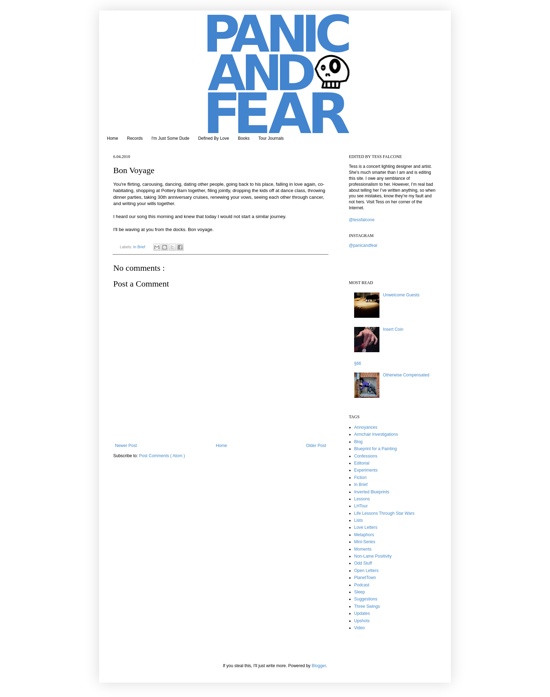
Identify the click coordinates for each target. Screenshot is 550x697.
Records (135, 138)
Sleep (359, 592)
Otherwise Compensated (406, 375)
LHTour (361, 506)
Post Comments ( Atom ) (162, 455)
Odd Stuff (363, 563)
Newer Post (126, 445)
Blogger (319, 665)
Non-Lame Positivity (373, 556)
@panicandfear (363, 245)
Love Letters (365, 527)
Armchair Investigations (376, 434)
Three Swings (367, 606)
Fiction (360, 477)
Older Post (316, 445)
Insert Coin (393, 329)
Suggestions (365, 599)
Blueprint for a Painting (375, 448)
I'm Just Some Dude (171, 138)
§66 (357, 363)
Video (359, 627)
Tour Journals (271, 138)
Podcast (361, 585)
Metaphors (364, 534)
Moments (362, 549)
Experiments (366, 470)
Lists (358, 520)
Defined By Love (213, 138)
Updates (362, 613)
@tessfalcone (362, 219)
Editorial (361, 463)
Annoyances (365, 427)
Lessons (362, 499)
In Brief (139, 247)
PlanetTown (365, 577)
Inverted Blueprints (371, 491)
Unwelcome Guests (401, 294)
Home (112, 138)
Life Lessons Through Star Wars (384, 513)
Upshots (362, 620)
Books (243, 138)
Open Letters (366, 570)
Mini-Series (364, 541)
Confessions (365, 456)
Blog (358, 441)
